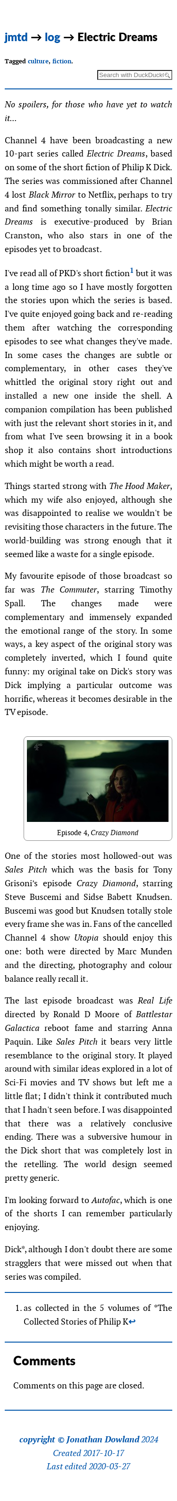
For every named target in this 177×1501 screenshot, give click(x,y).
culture (38, 61)
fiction (61, 61)
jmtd (16, 36)
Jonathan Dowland (103, 1439)
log (52, 36)
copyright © (42, 1439)
